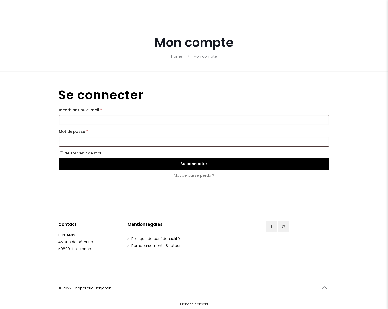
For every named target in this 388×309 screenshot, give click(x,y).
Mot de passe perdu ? (194, 175)
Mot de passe (84, 131)
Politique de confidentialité (155, 238)
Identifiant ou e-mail (91, 109)
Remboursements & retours (157, 245)
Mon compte (205, 56)
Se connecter (193, 164)
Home (176, 56)
